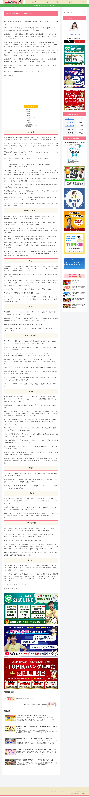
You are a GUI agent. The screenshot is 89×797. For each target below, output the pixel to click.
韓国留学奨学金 (52, 792)
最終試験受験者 (69, 126)
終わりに (29, 127)
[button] (84, 12)
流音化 (28, 115)
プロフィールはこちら (74, 28)
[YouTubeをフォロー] (79, 41)
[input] (74, 12)
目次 (29, 106)
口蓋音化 (29, 123)
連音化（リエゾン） (32, 111)
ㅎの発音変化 (30, 125)
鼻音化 (28, 113)
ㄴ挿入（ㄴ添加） (31, 117)
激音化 (28, 121)
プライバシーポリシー (68, 792)
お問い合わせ (78, 792)
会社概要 (84, 792)
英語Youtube (69, 122)
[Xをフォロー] (69, 41)
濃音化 (28, 119)
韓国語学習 (6, 692)
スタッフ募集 (60, 792)
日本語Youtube (69, 119)
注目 (12, 692)
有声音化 (29, 109)
